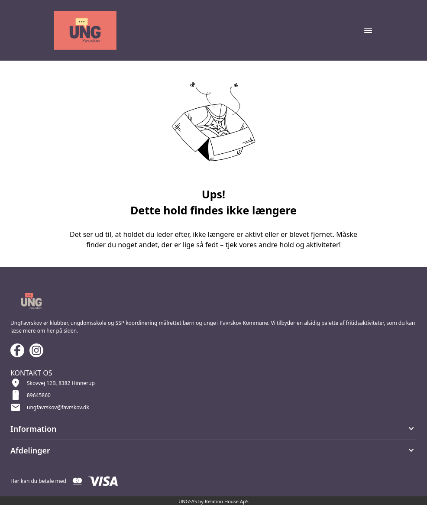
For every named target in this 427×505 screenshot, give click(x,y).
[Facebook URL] (17, 350)
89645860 (39, 395)
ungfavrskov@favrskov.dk (58, 407)
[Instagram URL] (36, 350)
